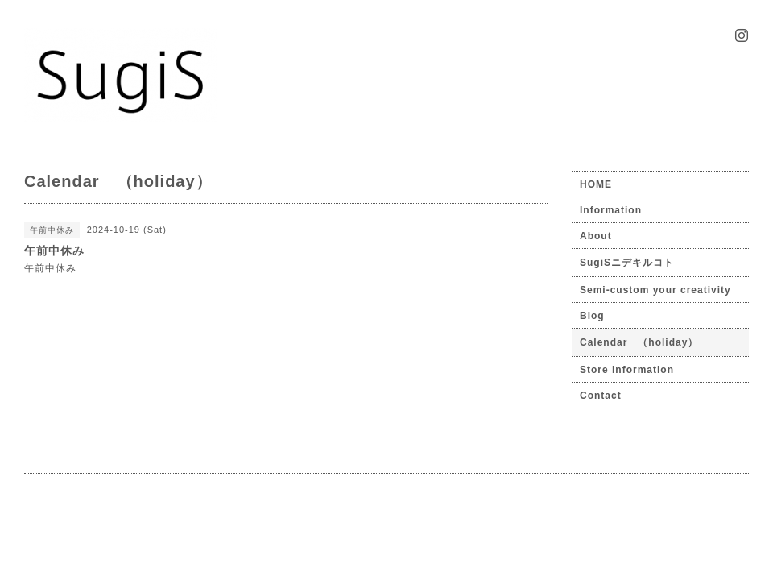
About (596, 236)
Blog (592, 315)
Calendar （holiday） (639, 342)
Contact (601, 395)
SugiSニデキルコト (627, 262)
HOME (596, 184)
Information (611, 210)
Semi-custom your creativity (655, 290)
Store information (627, 369)
